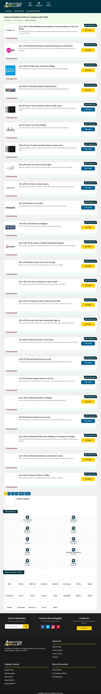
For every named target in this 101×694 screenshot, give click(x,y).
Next (21, 493)
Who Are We (56, 647)
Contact (55, 657)
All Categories (18, 20)
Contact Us (84, 628)
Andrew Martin (10, 684)
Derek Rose (9, 677)
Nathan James (10, 673)
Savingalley (7, 20)
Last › (27, 493)
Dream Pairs (9, 670)
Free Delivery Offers (33, 11)
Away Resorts (9, 680)
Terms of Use (57, 654)
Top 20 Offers (19, 11)
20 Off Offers (57, 670)
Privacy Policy (57, 650)
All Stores (8, 11)
